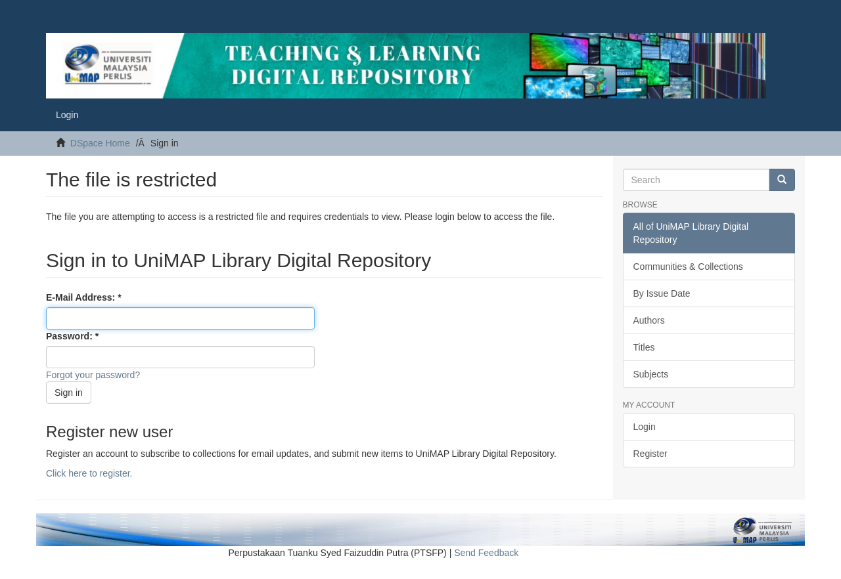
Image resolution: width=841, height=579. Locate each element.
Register (650, 453)
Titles (644, 347)
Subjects (651, 374)
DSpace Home (100, 143)
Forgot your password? (93, 375)
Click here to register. (89, 473)
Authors (649, 320)
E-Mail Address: (82, 297)
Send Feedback (486, 552)
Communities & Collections (688, 266)
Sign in (69, 392)
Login (644, 426)
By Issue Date (662, 293)
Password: (70, 336)
